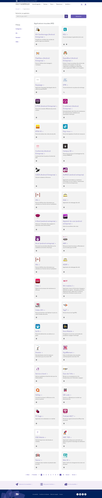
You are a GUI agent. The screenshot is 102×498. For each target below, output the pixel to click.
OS (16, 33)
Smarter (38, 353)
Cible (17, 41)
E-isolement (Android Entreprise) (71, 107)
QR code (66, 395)
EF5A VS (38, 131)
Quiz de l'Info (68, 374)
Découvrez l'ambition (47, 484)
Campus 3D (67, 151)
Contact (61, 494)
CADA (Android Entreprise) (45, 175)
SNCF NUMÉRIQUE (23, 4)
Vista (37, 286)
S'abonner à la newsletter (24, 484)
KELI (65, 34)
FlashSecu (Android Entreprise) (42, 59)
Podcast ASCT (68, 416)
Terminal (18, 37)
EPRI (65, 85)
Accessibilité (35, 494)
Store (52, 4)
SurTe (37, 331)
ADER (65, 265)
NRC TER (66, 437)
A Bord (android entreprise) (45, 221)
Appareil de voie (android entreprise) (72, 222)
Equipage (39, 85)
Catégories (18, 29)
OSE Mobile (40, 437)
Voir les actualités (71, 484)
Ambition (68, 4)
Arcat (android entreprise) (45, 243)
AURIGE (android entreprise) (73, 175)
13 (63, 474)
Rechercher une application (22, 13)
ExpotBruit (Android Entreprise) (70, 59)
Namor (38, 460)
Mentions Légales (54, 494)
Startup (45, 4)
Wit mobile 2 (68, 286)
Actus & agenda (36, 4)
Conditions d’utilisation (44, 494)
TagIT (65, 310)
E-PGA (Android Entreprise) (45, 106)
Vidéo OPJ (39, 310)
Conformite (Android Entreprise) (43, 152)
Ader (65, 200)
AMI (64, 243)
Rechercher (78, 16)
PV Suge (38, 416)
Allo (37, 200)
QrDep (38, 395)
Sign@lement (68, 353)
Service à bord (41, 374)
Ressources (59, 4)
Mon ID (66, 460)
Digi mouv (67, 131)
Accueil (17, 9)
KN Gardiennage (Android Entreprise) (45, 35)
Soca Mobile (68, 331)
